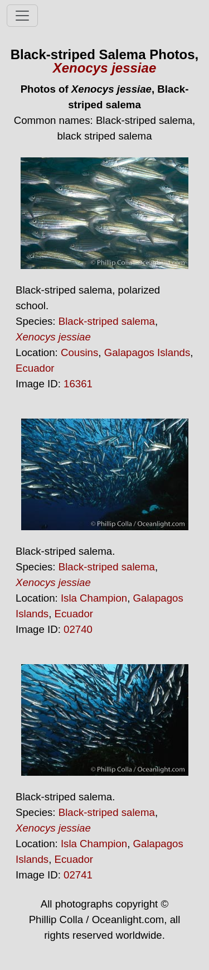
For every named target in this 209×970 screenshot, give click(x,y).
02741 (78, 875)
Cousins (79, 352)
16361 (78, 384)
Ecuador (35, 368)
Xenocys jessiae (104, 67)
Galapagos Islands (147, 352)
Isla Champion (94, 598)
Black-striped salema (107, 321)
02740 (78, 629)
